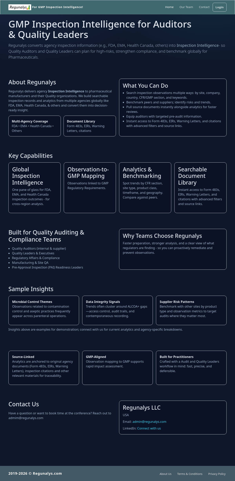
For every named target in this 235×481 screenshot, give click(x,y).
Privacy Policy (217, 474)
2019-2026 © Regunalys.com (37, 473)
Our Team (186, 7)
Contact (204, 7)
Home (169, 7)
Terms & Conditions (190, 474)
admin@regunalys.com (150, 421)
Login (220, 7)
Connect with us (149, 428)
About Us (165, 474)
